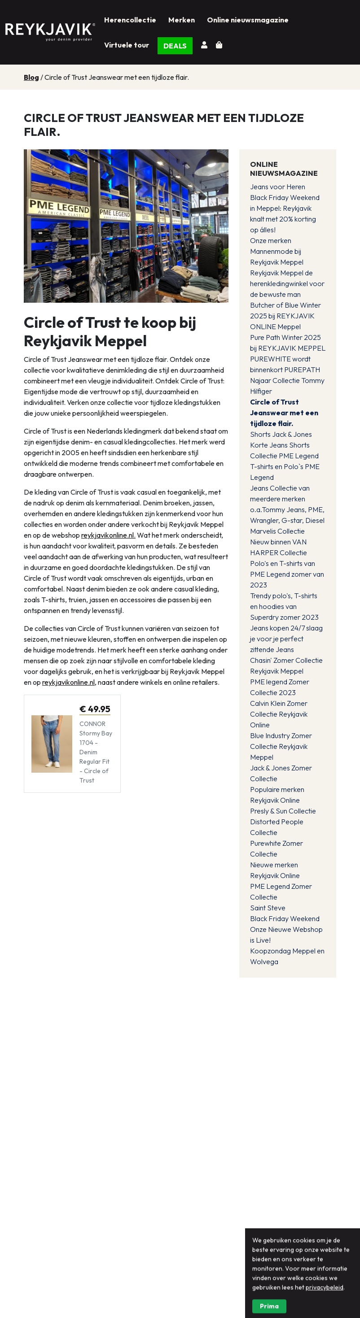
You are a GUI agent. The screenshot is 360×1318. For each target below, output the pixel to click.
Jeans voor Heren (277, 186)
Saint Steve (267, 907)
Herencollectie (130, 19)
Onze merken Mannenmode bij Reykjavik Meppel (276, 251)
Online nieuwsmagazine (248, 19)
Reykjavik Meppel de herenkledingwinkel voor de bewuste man (287, 283)
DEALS (175, 45)
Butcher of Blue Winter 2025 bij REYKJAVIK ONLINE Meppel (285, 315)
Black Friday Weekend (285, 918)
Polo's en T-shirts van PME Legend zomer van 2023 (287, 574)
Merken (181, 19)
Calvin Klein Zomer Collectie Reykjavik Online (278, 714)
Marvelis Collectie (277, 530)
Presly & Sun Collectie (283, 810)
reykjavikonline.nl (68, 682)
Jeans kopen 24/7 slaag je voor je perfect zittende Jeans (286, 638)
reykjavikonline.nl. (108, 535)
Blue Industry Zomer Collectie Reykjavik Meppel (281, 746)
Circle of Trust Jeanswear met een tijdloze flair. (284, 412)
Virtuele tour (126, 44)
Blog (31, 77)
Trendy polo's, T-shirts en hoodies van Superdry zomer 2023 (284, 606)
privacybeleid (324, 1312)
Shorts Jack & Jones (281, 434)
